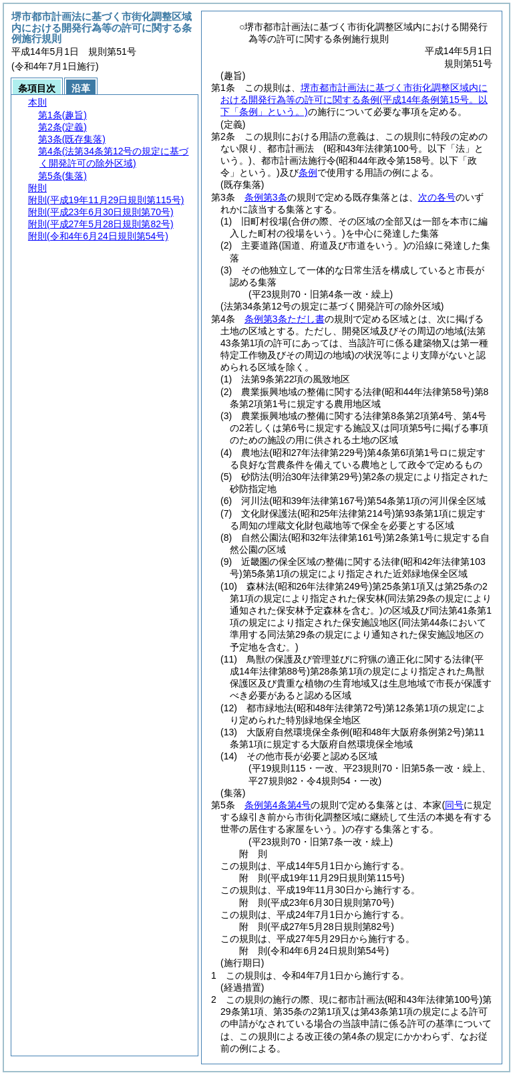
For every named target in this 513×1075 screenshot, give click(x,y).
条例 (308, 172)
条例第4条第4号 (277, 805)
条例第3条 (265, 197)
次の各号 (437, 197)
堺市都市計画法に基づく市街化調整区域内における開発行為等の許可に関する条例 (354, 99)
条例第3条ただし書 (284, 319)
